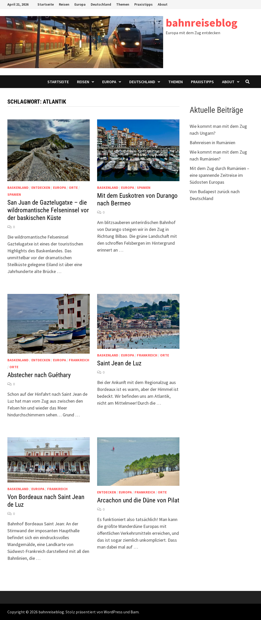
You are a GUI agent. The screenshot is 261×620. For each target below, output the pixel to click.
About (162, 4)
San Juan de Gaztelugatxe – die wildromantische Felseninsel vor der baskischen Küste (48, 210)
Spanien (14, 194)
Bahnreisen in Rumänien (212, 142)
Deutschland (101, 4)
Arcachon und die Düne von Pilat (138, 500)
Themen (122, 4)
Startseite (45, 4)
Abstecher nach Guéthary (39, 375)
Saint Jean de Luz (119, 363)
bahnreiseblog (201, 23)
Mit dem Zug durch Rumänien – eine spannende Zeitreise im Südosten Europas (219, 175)
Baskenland (18, 187)
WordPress (113, 611)
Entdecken (40, 187)
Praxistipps (143, 4)
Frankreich (79, 360)
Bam (134, 611)
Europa (80, 4)
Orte (73, 187)
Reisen (64, 4)
